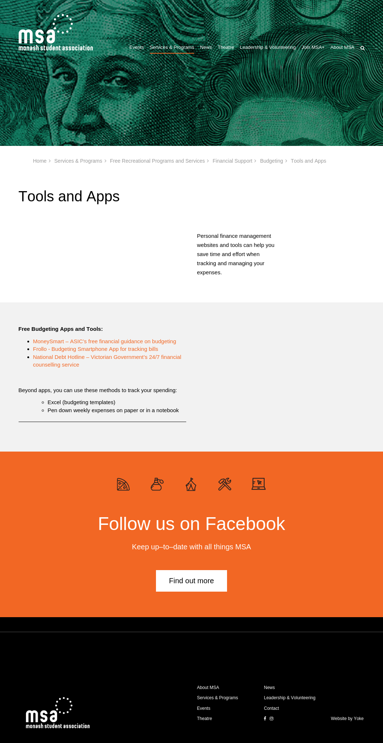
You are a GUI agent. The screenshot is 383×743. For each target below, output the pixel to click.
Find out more (191, 581)
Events (136, 47)
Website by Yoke (347, 718)
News (206, 47)
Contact (271, 708)
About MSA (343, 47)
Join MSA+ (313, 47)
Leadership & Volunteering (268, 47)
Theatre (226, 47)
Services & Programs (172, 47)
